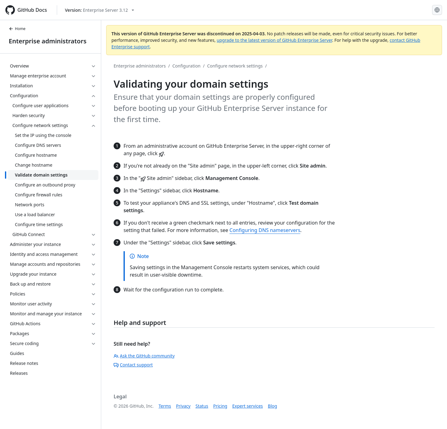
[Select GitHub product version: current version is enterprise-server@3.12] (99, 10)
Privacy (183, 406)
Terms (165, 406)
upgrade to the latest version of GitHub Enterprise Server (274, 40)
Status (202, 406)
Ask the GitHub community (144, 356)
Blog (272, 406)
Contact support (133, 365)
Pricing (220, 406)
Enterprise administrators (48, 41)
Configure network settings (235, 66)
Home (17, 28)
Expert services (247, 406)
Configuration (186, 66)
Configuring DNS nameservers (264, 230)
